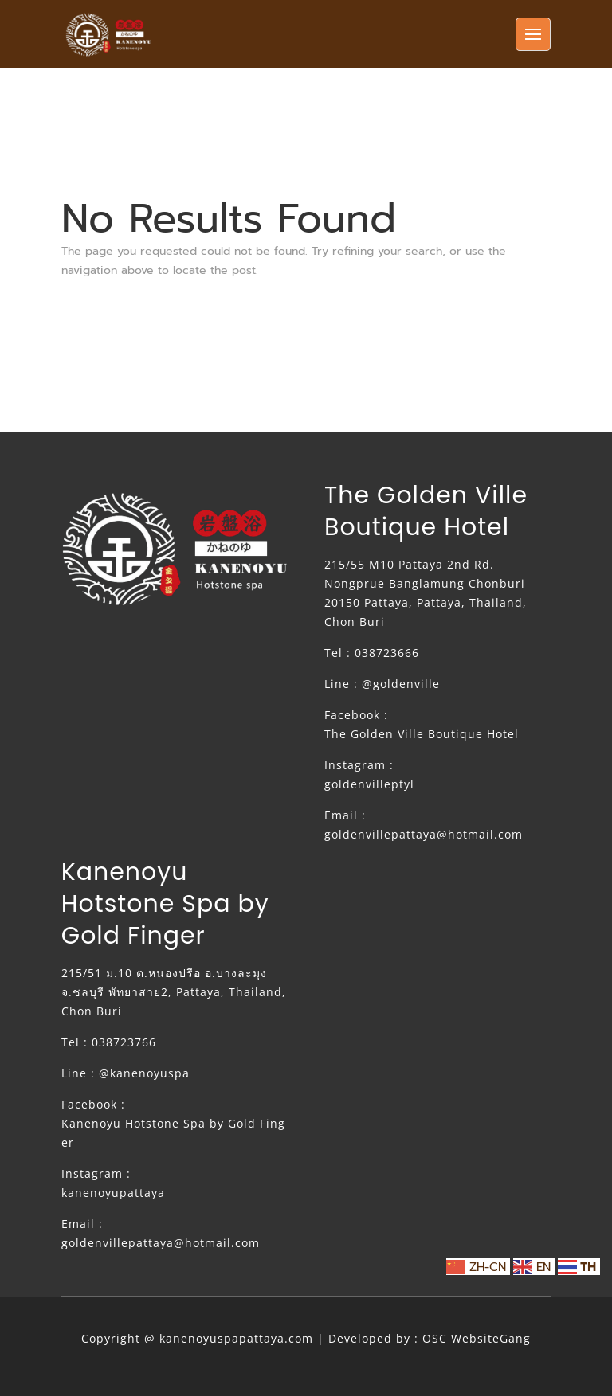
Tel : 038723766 (108, 1042)
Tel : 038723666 (371, 652)
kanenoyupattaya (113, 1192)
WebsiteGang (491, 1338)
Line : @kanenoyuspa (125, 1073)
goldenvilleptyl (369, 784)
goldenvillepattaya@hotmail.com (423, 834)
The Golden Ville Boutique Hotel (421, 733)
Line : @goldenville (382, 683)
